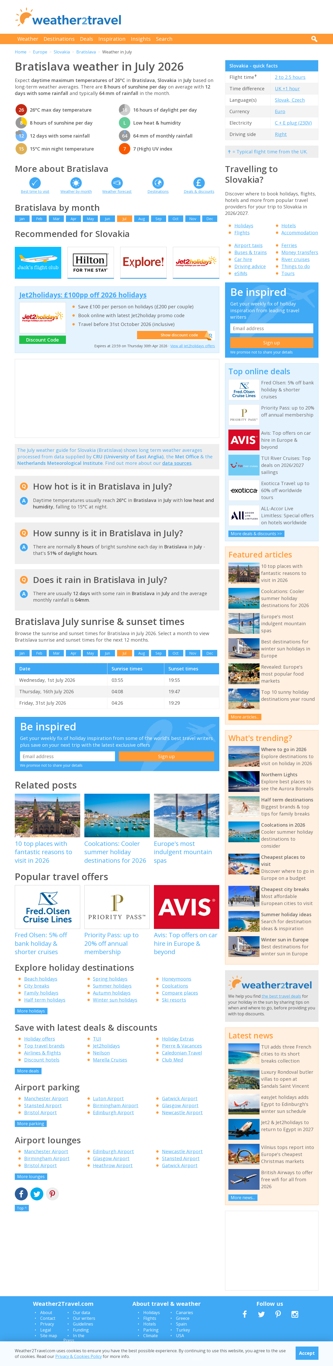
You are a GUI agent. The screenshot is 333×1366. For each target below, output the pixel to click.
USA (180, 1335)
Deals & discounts (199, 191)
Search (164, 38)
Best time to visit (35, 191)
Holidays (243, 225)
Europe (40, 52)
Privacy (47, 1324)
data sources (177, 473)
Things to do (295, 266)
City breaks (36, 996)
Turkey (183, 1330)
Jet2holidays (106, 1055)
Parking (151, 1330)
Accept (307, 1353)
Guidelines (83, 1324)
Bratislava (86, 52)
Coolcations (175, 996)
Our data (81, 1312)
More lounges (31, 1186)
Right (281, 134)
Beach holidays (40, 989)
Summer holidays (112, 996)
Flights (242, 232)
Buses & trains (250, 252)
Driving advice (250, 266)
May (90, 218)
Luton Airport (108, 1108)
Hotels (288, 225)
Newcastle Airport (182, 1122)
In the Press (73, 1338)
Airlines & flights (42, 1062)
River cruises (295, 259)
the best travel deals (281, 996)
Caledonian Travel (182, 1062)
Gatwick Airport (180, 1108)
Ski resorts (174, 1010)
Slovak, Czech (290, 100)
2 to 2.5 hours (290, 77)
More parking (30, 1133)
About (46, 1312)
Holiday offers (39, 1048)
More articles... (245, 717)
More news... (243, 1197)
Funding (81, 1330)
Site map (48, 1335)
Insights (141, 38)
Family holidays (41, 1003)
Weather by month (76, 191)
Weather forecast (117, 191)
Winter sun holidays (115, 1010)
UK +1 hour (287, 88)
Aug (141, 218)
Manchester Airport (46, 1108)
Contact (47, 1318)
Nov (192, 218)
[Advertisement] (224, 17)
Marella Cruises (110, 1069)
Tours (288, 273)
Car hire (243, 259)
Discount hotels (41, 1069)
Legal (45, 1330)
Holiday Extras (178, 1048)
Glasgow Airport (180, 1115)
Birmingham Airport (115, 1115)
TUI (97, 1048)
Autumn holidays (112, 1003)
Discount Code (42, 349)
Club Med (172, 1069)
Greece (182, 1318)
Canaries (184, 1312)
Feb (39, 218)
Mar (56, 218)
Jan (22, 218)
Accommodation (299, 232)
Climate (150, 1335)
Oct (176, 218)
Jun (107, 218)
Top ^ (22, 1217)
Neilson (101, 1062)
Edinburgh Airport (113, 1122)
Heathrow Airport (113, 1175)
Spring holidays (110, 989)
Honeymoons (176, 989)
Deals (86, 38)
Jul (124, 218)
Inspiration (112, 38)
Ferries (289, 245)
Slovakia (62, 52)
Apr (73, 218)
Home (20, 52)
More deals (28, 1080)
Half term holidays (44, 1010)
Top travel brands (44, 1055)
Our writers (84, 1318)
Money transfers (299, 252)
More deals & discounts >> (256, 533)
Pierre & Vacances (182, 1055)
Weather (27, 38)
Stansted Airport (43, 1115)
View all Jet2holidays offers (192, 355)
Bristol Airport (40, 1122)
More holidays (31, 1021)
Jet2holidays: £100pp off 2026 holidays (83, 304)
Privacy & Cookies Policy (78, 1356)
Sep (158, 218)
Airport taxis (248, 245)
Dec (209, 218)
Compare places (180, 1003)
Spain (181, 1324)
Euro (280, 111)
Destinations (59, 38)
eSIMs (240, 273)
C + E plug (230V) (293, 123)
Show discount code (177, 345)
